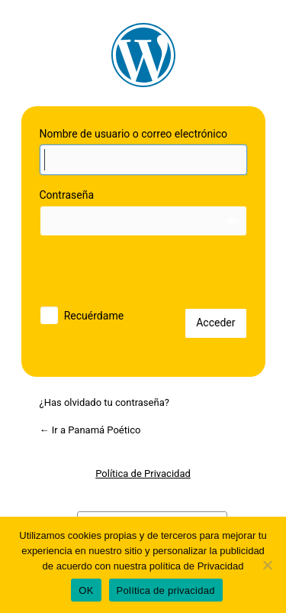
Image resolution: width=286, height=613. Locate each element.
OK (86, 590)
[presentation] (144, 275)
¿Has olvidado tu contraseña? (104, 402)
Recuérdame (94, 316)
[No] (267, 564)
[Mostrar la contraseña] (232, 221)
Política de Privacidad (143, 473)
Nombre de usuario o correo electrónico (134, 134)
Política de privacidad (166, 590)
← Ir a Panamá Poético (90, 430)
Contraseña (67, 195)
